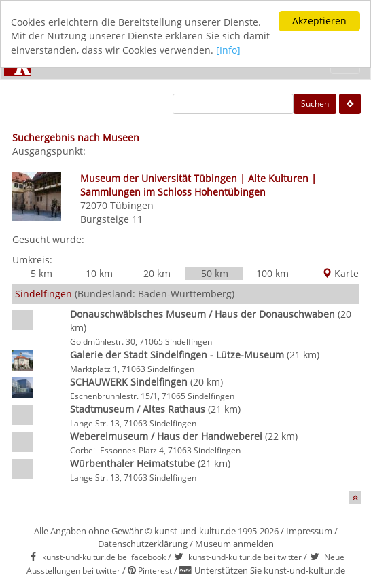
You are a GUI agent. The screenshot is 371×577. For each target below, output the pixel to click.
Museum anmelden (234, 544)
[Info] (228, 49)
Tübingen (132, 205)
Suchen (315, 103)
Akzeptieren (319, 20)
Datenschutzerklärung (143, 544)
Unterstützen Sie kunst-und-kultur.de (269, 570)
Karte (340, 273)
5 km (41, 273)
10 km (99, 273)
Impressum (309, 531)
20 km (157, 273)
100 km (272, 273)
